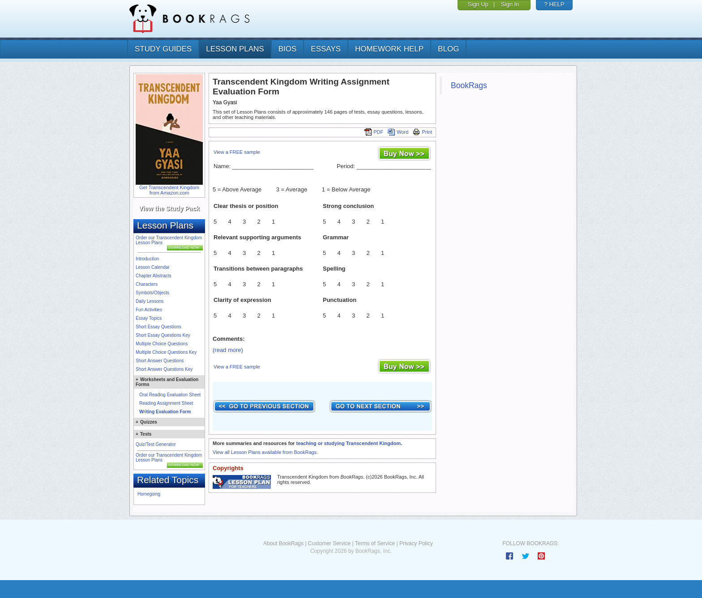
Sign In (510, 4)
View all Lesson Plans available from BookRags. (265, 452)
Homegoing (148, 494)
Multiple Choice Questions (162, 343)
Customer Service (329, 543)
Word (398, 132)
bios (287, 49)
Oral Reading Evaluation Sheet (170, 394)
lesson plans (235, 49)
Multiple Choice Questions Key (166, 352)
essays (326, 49)
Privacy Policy (416, 543)
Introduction (147, 258)
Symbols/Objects (152, 292)
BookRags (469, 85)
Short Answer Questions (160, 360)
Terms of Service (375, 543)
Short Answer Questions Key (164, 369)
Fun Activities (149, 309)
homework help (389, 49)
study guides (163, 49)
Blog (448, 49)
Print (422, 132)
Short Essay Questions (158, 326)
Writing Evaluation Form (165, 411)
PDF (373, 132)
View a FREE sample (237, 152)
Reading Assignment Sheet (166, 403)
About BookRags (283, 543)
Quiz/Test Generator (156, 444)
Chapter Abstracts (153, 275)
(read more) (228, 350)
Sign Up (478, 4)
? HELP (554, 4)
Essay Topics (149, 318)
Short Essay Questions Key (163, 335)
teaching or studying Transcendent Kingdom (348, 443)
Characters (147, 284)
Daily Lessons (149, 301)
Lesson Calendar (153, 267)
